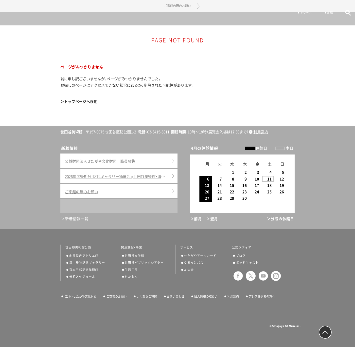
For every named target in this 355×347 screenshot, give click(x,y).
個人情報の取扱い (205, 296)
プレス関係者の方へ (262, 296)
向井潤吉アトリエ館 (84, 255)
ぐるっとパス (193, 262)
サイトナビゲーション (17, 18)
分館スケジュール (82, 276)
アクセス (298, 19)
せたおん (131, 276)
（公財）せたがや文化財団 (80, 296)
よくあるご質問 (147, 296)
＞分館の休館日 (280, 219)
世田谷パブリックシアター (144, 262)
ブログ (241, 255)
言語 (322, 19)
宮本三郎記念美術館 (84, 269)
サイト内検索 (341, 19)
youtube (263, 276)
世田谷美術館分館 (78, 247)
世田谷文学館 (134, 255)
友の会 (189, 269)
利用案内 (260, 132)
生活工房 (131, 269)
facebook (238, 276)
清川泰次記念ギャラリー (87, 262)
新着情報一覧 (77, 219)
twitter (251, 276)
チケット (271, 19)
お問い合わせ (175, 296)
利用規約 (233, 296)
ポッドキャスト (247, 262)
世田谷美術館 (177, 18)
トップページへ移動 (80, 101)
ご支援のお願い (116, 296)
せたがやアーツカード (200, 255)
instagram (276, 276)
